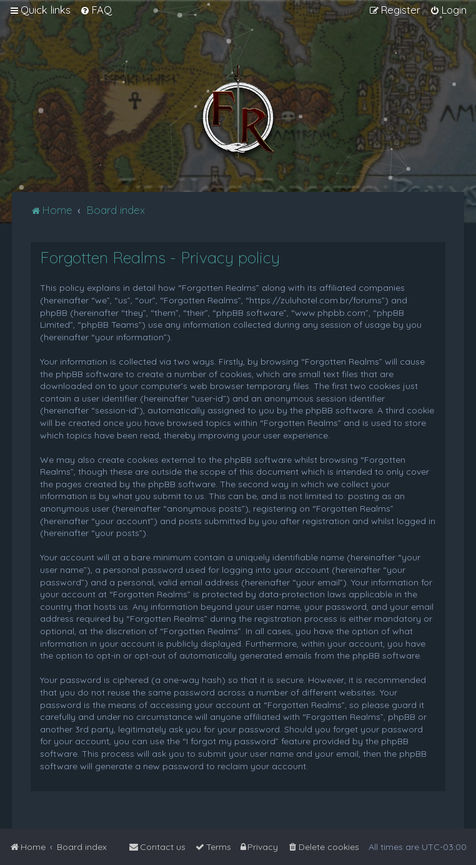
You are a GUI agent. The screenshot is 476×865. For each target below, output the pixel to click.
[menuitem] (96, 10)
